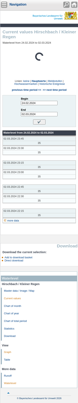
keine (26, 81)
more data (13, 220)
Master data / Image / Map (19, 290)
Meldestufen (55, 81)
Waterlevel (10, 383)
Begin (24, 98)
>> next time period (54, 90)
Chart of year (11, 313)
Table (7, 359)
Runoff (8, 375)
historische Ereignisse (52, 84)
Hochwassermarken (25, 84)
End (23, 109)
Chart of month (12, 306)
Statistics (9, 328)
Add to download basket (18, 257)
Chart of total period (15, 321)
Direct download (14, 260)
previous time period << (26, 90)
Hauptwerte (39, 81)
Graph (7, 352)
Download (10, 336)
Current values (12, 298)
